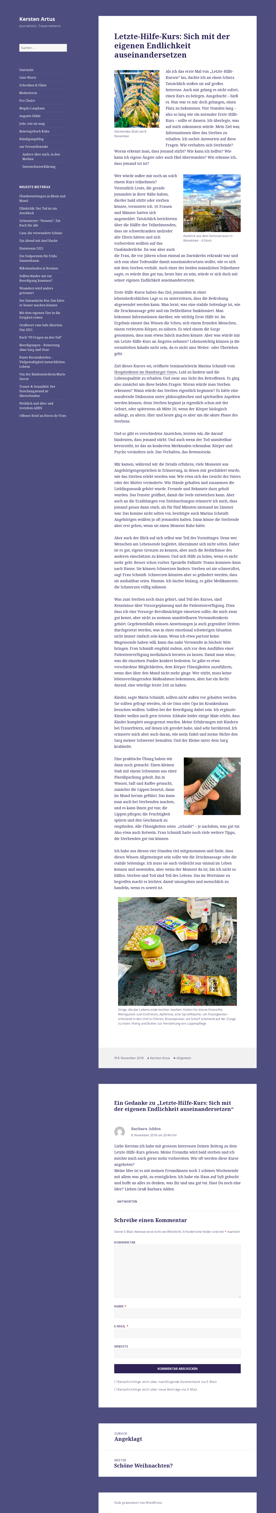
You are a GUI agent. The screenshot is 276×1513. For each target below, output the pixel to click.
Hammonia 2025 (31, 248)
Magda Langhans (32, 108)
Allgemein (184, 1058)
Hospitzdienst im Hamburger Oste (144, 372)
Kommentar (125, 1242)
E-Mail (121, 1326)
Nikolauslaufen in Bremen (38, 268)
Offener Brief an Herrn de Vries (42, 416)
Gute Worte (27, 77)
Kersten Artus (37, 18)
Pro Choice (27, 100)
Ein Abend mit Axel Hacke (38, 241)
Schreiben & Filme (33, 85)
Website (121, 1346)
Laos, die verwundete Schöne (40, 233)
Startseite (26, 70)
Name (120, 1306)
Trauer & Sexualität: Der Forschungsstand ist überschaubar (37, 391)
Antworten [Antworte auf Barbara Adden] (127, 1201)
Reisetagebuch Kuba (34, 131)
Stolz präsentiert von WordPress (138, 1503)
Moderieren (28, 93)
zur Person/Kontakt (33, 147)
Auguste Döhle (30, 116)
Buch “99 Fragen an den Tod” (40, 337)
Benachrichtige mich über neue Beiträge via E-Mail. (157, 1389)
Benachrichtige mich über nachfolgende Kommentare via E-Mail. (167, 1382)
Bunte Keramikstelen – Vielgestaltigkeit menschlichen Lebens (42, 362)
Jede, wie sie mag (32, 123)
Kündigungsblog (31, 139)
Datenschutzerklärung (39, 166)
